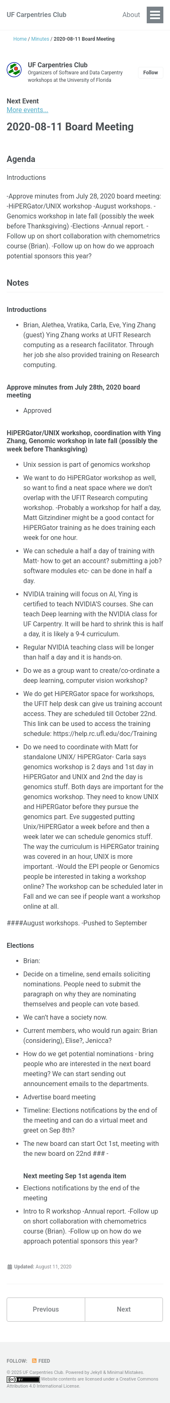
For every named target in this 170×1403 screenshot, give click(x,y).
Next (124, 1309)
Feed (40, 1361)
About (131, 15)
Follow (150, 73)
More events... (27, 110)
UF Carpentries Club (37, 15)
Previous (46, 1309)
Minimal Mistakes (125, 1372)
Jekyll (96, 1372)
